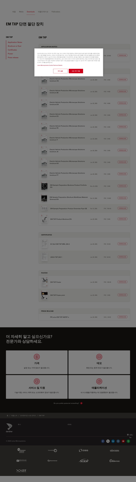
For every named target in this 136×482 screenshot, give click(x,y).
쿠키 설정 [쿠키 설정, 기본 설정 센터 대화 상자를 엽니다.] (60, 71)
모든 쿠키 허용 (76, 71)
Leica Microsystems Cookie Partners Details (49, 65)
